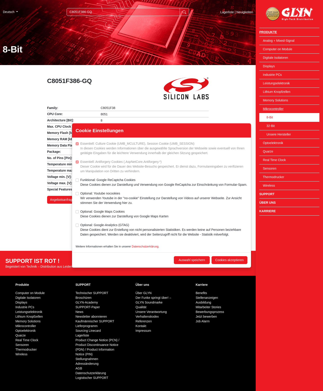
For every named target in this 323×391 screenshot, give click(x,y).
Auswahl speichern (192, 260)
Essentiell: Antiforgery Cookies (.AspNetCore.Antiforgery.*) (163, 167)
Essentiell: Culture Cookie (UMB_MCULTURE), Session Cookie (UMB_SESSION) (163, 148)
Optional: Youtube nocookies (163, 198)
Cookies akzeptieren (229, 260)
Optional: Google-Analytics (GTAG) (163, 230)
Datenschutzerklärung (145, 246)
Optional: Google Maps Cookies (124, 214)
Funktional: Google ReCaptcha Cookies (163, 182)
